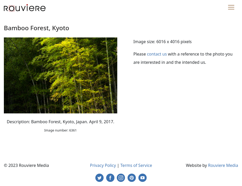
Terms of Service (136, 165)
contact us (157, 54)
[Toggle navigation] (231, 7)
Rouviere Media (223, 165)
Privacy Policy (103, 165)
